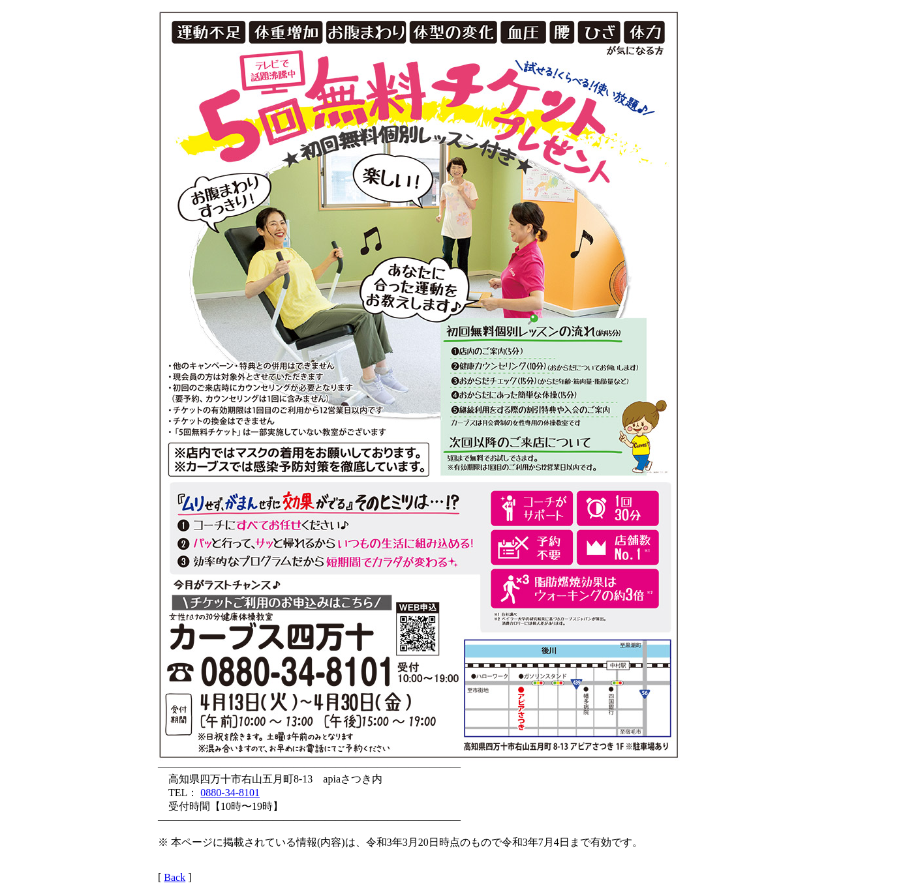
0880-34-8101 (230, 792)
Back (174, 877)
